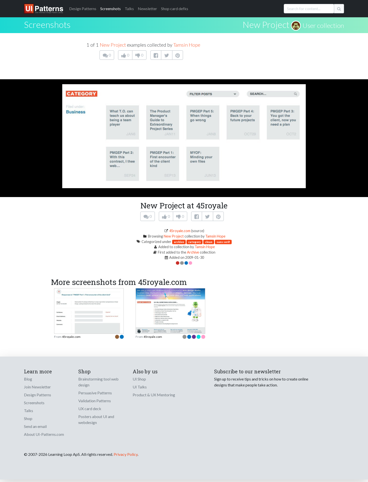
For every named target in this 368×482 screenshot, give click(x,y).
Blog (28, 379)
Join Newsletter (37, 386)
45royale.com (179, 231)
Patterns (82, 8)
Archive (193, 252)
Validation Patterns (94, 400)
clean (208, 241)
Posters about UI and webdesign (96, 419)
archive (179, 241)
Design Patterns (37, 394)
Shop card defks (174, 8)
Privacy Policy (126, 454)
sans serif (223, 241)
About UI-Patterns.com (44, 434)
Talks (129, 8)
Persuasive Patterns (95, 392)
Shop (28, 418)
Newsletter (147, 8)
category (194, 241)
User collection (323, 25)
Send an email (35, 426)
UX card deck (89, 408)
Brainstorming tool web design (98, 382)
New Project (266, 24)
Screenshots (110, 8)
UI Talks (140, 386)
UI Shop (139, 379)
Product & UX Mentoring (154, 394)
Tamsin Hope (186, 45)
